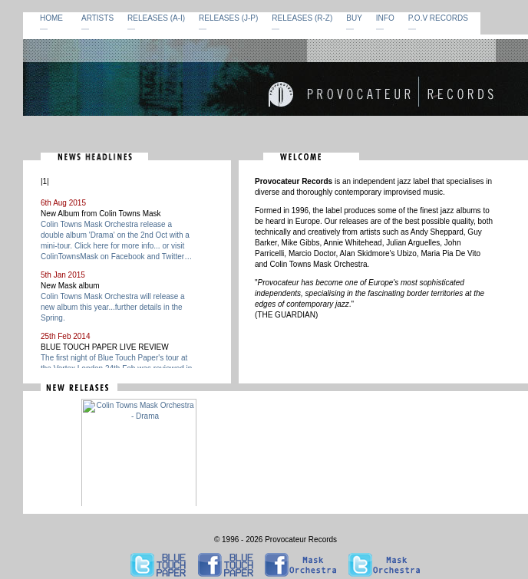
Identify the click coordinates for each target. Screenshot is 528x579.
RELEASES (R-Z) (302, 18)
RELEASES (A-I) (156, 18)
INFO (385, 18)
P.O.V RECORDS (438, 18)
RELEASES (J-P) (228, 18)
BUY (354, 18)
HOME (51, 18)
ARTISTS (97, 18)
